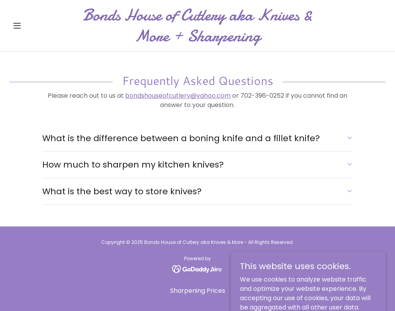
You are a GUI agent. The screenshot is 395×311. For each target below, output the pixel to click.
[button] (37, 25)
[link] (197, 39)
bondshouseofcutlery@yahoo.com (178, 95)
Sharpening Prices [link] (197, 290)
